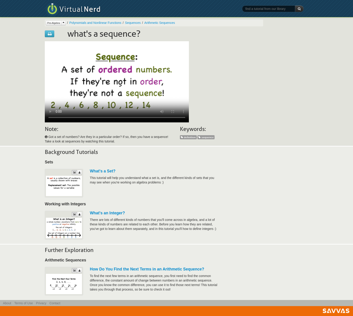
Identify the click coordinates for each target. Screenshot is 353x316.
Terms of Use (23, 303)
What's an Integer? (107, 213)
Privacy (41, 303)
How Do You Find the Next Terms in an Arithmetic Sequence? (147, 269)
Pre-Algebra (53, 23)
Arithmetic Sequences (159, 23)
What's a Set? (102, 171)
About (7, 303)
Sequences (133, 23)
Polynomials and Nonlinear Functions (95, 23)
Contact (55, 303)
